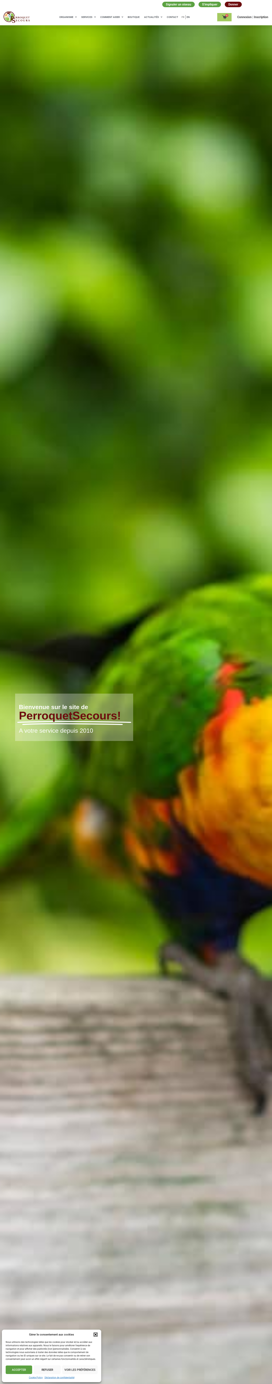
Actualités (153, 17)
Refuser (47, 1370)
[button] (95, 1334)
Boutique (134, 17)
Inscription (261, 17)
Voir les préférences (79, 1370)
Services (88, 17)
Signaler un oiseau (178, 4)
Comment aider (111, 17)
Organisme (68, 17)
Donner (233, 4)
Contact (172, 17)
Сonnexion (244, 17)
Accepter (19, 1370)
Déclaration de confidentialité (59, 1377)
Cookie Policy (36, 1377)
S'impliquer (209, 4)
